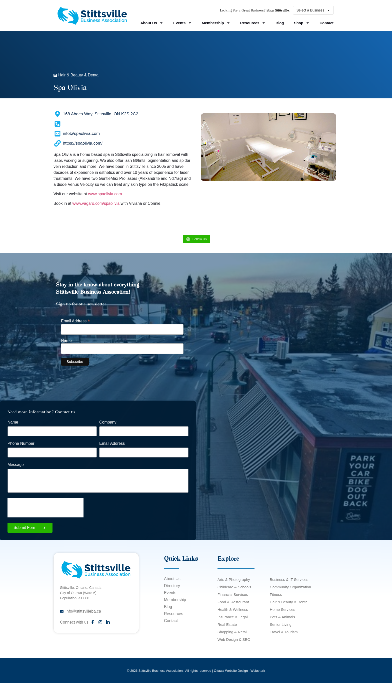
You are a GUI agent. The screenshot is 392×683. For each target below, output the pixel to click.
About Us (151, 22)
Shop (302, 22)
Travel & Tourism (284, 632)
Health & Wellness (233, 609)
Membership (216, 22)
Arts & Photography (234, 579)
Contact (327, 23)
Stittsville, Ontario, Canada (81, 588)
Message (16, 465)
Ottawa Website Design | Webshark (239, 671)
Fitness (276, 594)
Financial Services (233, 594)
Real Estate (227, 624)
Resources (253, 22)
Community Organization (290, 587)
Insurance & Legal (233, 617)
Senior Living (281, 624)
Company (107, 422)
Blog (280, 23)
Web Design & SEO (234, 639)
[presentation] (46, 507)
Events (182, 22)
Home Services (282, 609)
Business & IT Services (289, 579)
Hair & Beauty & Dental (289, 602)
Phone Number (21, 444)
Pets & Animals (282, 617)
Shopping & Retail (233, 632)
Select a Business (313, 10)
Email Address (75, 320)
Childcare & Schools (234, 587)
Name (66, 341)
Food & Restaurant (233, 602)
